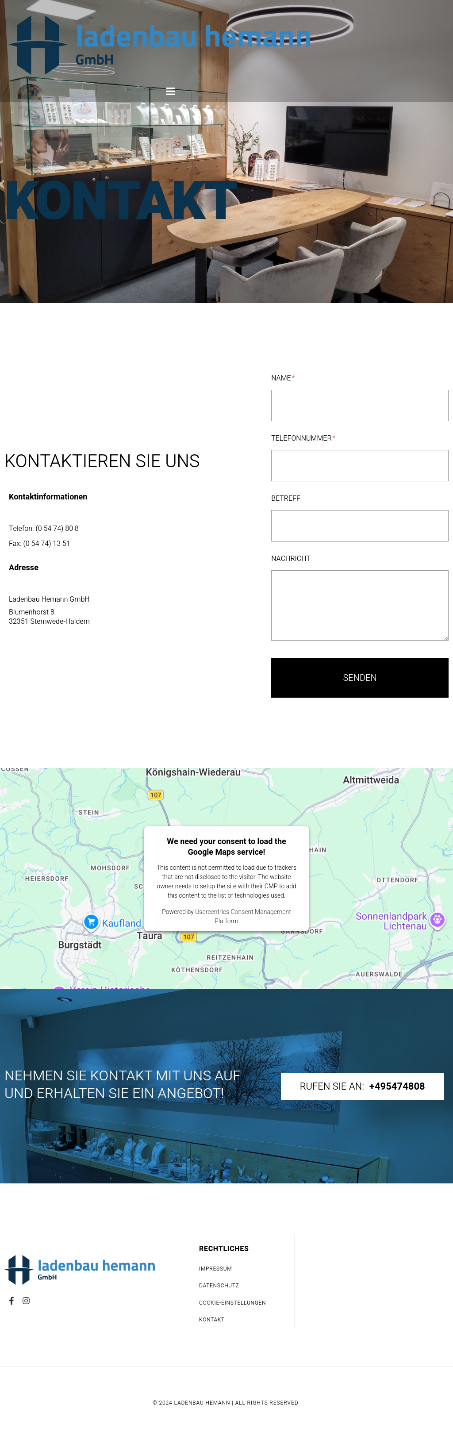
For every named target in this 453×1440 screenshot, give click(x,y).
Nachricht (291, 559)
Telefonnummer (303, 439)
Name (283, 379)
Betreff (285, 499)
